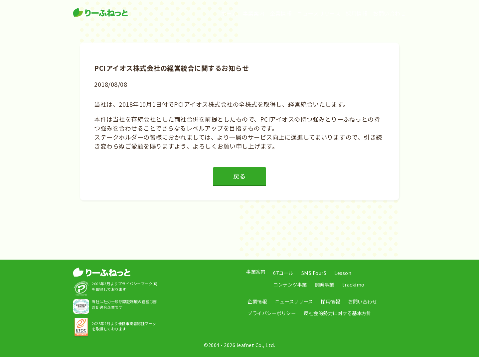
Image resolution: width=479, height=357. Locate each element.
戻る (239, 176)
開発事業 (324, 284)
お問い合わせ (389, 13)
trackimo (353, 284)
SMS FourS (314, 272)
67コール (283, 272)
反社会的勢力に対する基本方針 (337, 312)
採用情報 (357, 13)
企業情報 (281, 13)
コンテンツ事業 (290, 284)
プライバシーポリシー (271, 312)
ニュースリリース (318, 13)
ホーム (229, 13)
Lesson (342, 272)
